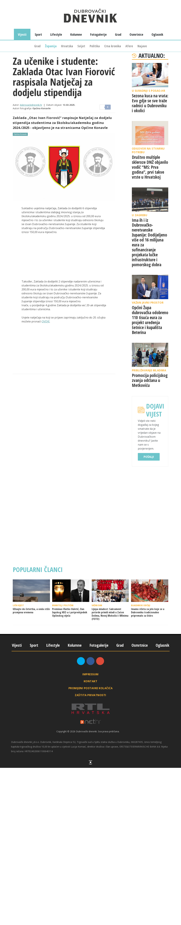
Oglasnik (157, 34)
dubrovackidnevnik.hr (31, 104)
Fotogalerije (98, 34)
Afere (129, 46)
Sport (38, 34)
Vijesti (22, 34)
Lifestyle (56, 34)
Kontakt (90, 681)
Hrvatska (67, 46)
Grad (37, 46)
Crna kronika (112, 46)
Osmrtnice (136, 34)
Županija (51, 46)
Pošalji (149, 457)
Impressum (90, 674)
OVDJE (46, 321)
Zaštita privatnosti (90, 695)
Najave (142, 46)
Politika (95, 46)
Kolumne (76, 34)
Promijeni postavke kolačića (90, 688)
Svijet (81, 46)
